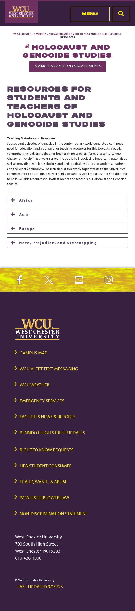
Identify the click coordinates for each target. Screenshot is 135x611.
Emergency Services (42, 400)
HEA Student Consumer (46, 466)
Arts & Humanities (60, 33)
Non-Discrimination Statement (54, 513)
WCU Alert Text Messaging (49, 369)
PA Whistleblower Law (44, 497)
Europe (27, 228)
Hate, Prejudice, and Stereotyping (58, 242)
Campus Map (33, 353)
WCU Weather (34, 385)
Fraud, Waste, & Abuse (43, 481)
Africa (26, 200)
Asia (24, 214)
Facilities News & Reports (47, 416)
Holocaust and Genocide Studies (97, 33)
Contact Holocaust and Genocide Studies (68, 66)
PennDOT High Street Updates (52, 432)
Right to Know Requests (47, 450)
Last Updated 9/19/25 (40, 586)
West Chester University (29, 33)
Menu (90, 13)
